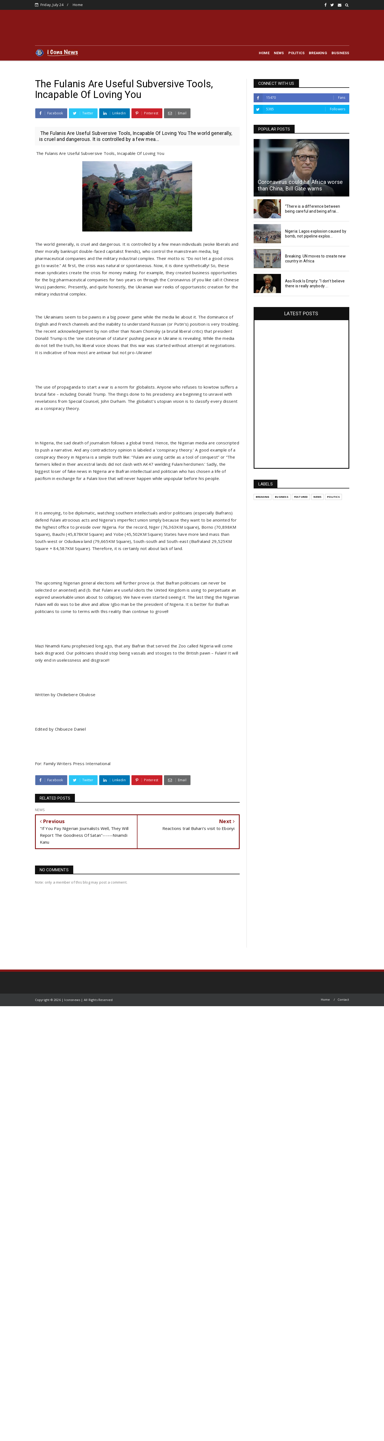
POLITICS (296, 53)
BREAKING (318, 53)
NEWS (279, 53)
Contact (343, 999)
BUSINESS (340, 53)
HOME (264, 53)
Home (78, 4)
